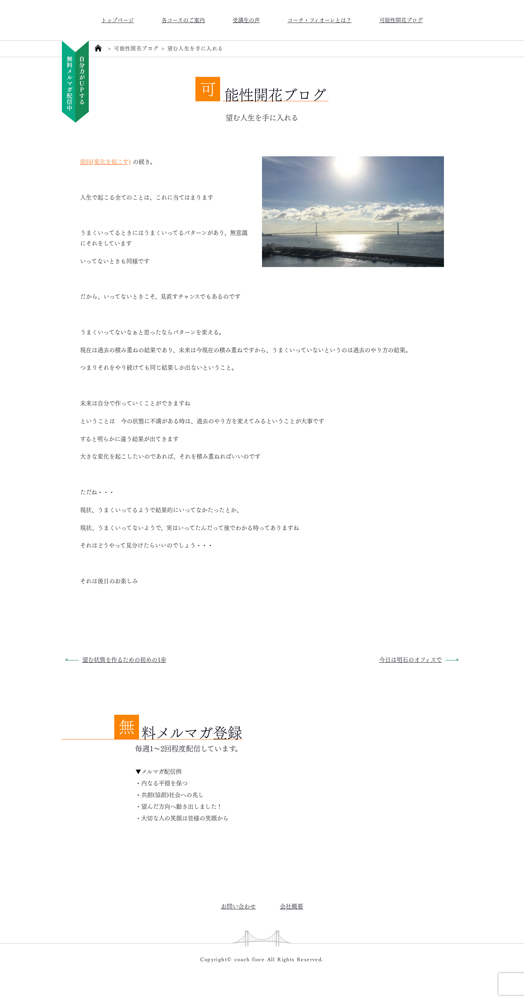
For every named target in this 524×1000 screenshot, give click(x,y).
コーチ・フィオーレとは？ (319, 19)
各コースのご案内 (183, 19)
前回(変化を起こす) (105, 161)
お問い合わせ (238, 905)
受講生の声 (246, 19)
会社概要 (291, 905)
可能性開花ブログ (401, 19)
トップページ (117, 19)
